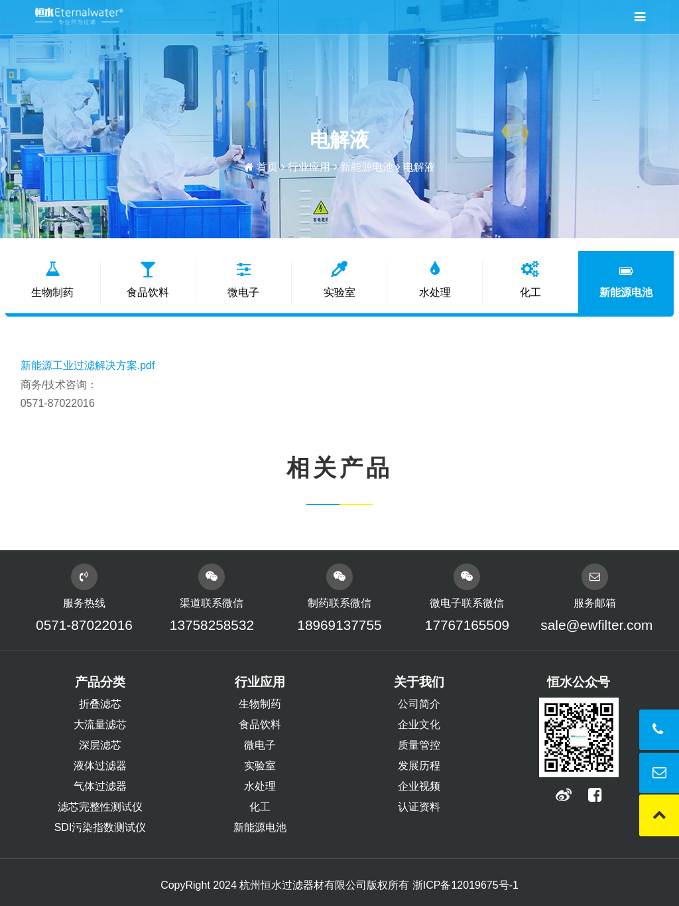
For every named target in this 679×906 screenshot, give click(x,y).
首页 (267, 167)
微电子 (244, 279)
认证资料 (419, 806)
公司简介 (419, 704)
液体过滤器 (100, 765)
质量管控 (419, 745)
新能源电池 (366, 167)
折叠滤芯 (100, 704)
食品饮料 (148, 279)
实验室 (339, 279)
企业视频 (419, 786)
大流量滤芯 (100, 724)
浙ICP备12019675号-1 (465, 885)
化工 (530, 279)
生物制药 (53, 279)
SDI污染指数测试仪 (100, 827)
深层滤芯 (100, 745)
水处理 (435, 279)
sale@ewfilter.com (595, 625)
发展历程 (419, 765)
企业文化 (419, 724)
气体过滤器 (100, 786)
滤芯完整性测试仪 (100, 806)
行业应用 (309, 167)
